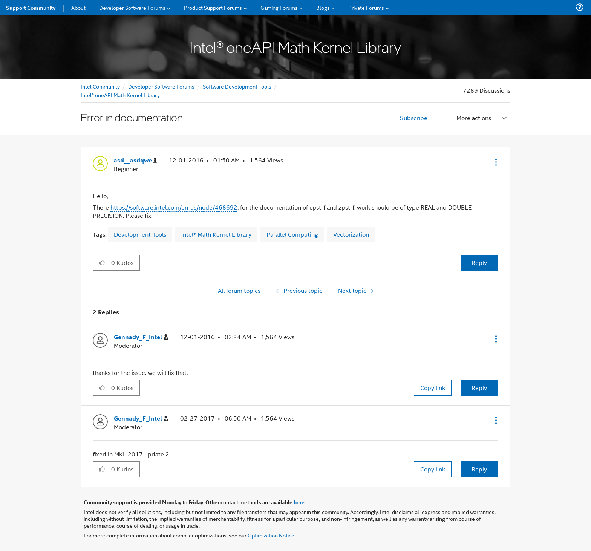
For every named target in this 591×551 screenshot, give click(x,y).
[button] (495, 162)
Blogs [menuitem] (323, 7)
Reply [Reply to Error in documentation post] (479, 262)
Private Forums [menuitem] (366, 7)
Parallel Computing (292, 234)
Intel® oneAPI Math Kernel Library (120, 95)
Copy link (432, 387)
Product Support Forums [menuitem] (213, 7)
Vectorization (351, 234)
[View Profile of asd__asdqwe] (135, 160)
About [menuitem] (78, 7)
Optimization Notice (271, 535)
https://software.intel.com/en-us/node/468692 (173, 207)
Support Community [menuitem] (30, 7)
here (299, 502)
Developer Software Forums (161, 86)
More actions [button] (473, 117)
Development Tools (140, 234)
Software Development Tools (237, 86)
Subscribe (413, 117)
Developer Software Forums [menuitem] (132, 7)
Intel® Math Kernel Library (216, 234)
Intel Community (100, 86)
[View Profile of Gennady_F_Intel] (141, 337)
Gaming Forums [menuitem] (279, 7)
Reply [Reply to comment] (479, 387)
